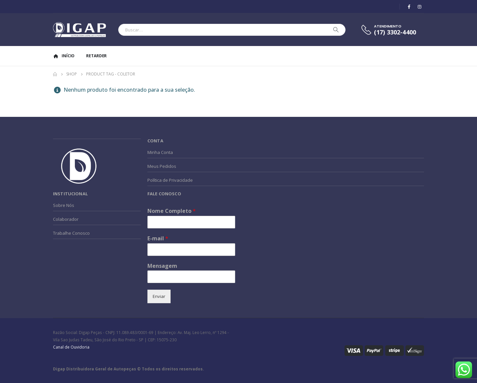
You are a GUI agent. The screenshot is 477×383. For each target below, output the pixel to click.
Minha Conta (160, 152)
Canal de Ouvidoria (71, 347)
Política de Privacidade (170, 180)
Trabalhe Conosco (71, 233)
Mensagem (162, 266)
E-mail (157, 238)
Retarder (96, 56)
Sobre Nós (63, 205)
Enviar (159, 296)
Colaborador (66, 219)
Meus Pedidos (161, 166)
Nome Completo (171, 211)
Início (64, 56)
